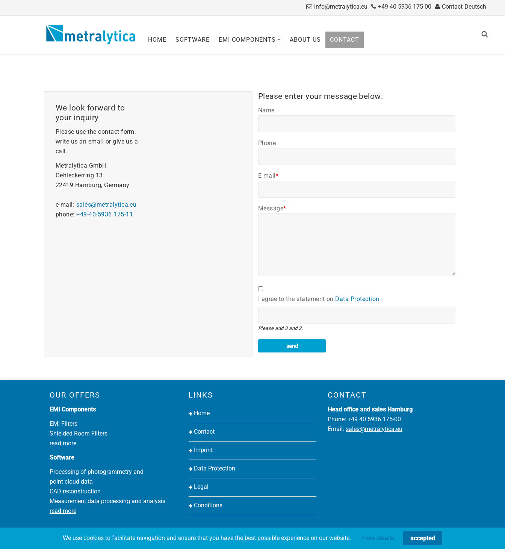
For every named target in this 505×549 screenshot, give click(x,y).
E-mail (268, 175)
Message (272, 208)
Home (157, 39)
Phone (267, 143)
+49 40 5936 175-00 (404, 6)
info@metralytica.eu (340, 6)
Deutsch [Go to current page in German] (475, 6)
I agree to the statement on (319, 298)
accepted (422, 538)
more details (377, 537)
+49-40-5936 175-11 (104, 214)
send (292, 346)
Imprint (203, 450)
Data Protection (357, 298)
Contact (452, 6)
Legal (201, 486)
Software (192, 39)
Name (266, 110)
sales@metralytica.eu (106, 204)
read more (63, 443)
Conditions (208, 505)
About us (305, 39)
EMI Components (247, 39)
